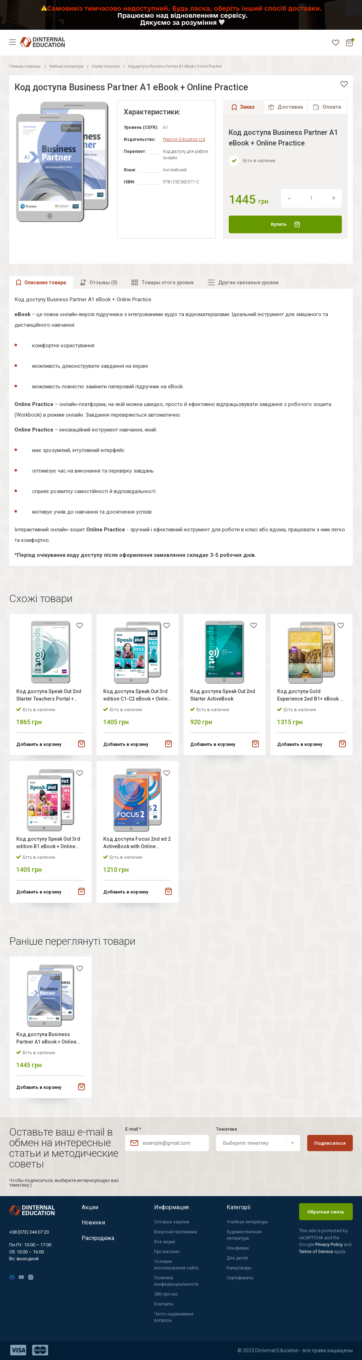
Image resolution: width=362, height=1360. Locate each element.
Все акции (164, 1241)
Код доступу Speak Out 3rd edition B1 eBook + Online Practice (49, 844)
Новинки (93, 1222)
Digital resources (106, 66)
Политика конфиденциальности (176, 1281)
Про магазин (167, 1251)
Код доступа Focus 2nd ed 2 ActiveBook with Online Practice (137, 844)
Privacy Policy (329, 1244)
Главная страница (25, 66)
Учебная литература (66, 66)
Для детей (237, 1258)
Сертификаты (240, 1277)
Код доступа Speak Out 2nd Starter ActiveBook (223, 695)
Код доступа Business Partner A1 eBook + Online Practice (47, 1040)
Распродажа (98, 1238)
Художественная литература (244, 1235)
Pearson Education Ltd (184, 139)
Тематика (226, 1129)
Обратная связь (325, 1212)
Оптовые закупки (171, 1221)
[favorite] (344, 84)
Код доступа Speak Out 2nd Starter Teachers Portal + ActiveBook (49, 696)
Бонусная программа (175, 1231)
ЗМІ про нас (166, 1294)
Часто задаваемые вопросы (173, 1317)
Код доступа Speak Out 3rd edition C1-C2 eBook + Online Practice (137, 696)
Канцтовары (239, 1267)
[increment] (333, 198)
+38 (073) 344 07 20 (29, 1232)
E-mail (133, 1129)
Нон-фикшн (238, 1248)
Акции (90, 1207)
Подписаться (330, 1143)
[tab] (286, 107)
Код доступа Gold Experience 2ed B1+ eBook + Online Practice (310, 696)
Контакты (163, 1304)
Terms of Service (316, 1251)
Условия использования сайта (176, 1264)
